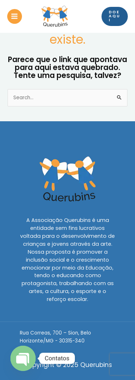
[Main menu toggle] (14, 16)
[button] (115, 16)
